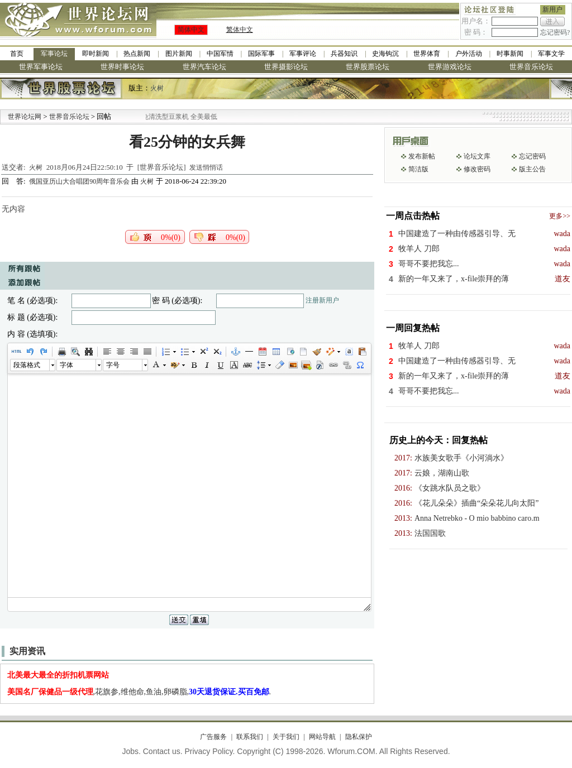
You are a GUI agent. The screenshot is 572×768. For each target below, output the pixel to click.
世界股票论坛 (367, 67)
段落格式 (26, 365)
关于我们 (286, 737)
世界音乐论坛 (531, 67)
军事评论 (302, 53)
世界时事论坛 (122, 67)
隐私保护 (358, 737)
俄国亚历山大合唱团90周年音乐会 (80, 181)
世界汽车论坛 (204, 67)
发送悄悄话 (206, 167)
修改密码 (477, 169)
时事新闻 (510, 53)
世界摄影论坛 (286, 67)
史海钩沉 (385, 53)
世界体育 (426, 53)
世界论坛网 (24, 117)
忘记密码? (555, 32)
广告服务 (213, 737)
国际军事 (261, 53)
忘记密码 (532, 156)
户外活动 (468, 53)
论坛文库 (477, 156)
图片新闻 (178, 53)
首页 (16, 53)
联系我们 (249, 737)
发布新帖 (421, 156)
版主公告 (532, 169)
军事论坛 (54, 53)
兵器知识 (344, 53)
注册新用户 (322, 300)
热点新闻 (136, 53)
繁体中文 (239, 29)
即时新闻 (95, 53)
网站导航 (322, 737)
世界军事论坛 (41, 67)
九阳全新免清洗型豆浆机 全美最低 (177, 117)
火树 (157, 88)
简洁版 (418, 169)
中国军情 (220, 53)
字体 (66, 365)
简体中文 (191, 29)
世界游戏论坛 (449, 67)
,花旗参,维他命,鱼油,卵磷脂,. (139, 692)
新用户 (552, 9)
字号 (113, 365)
